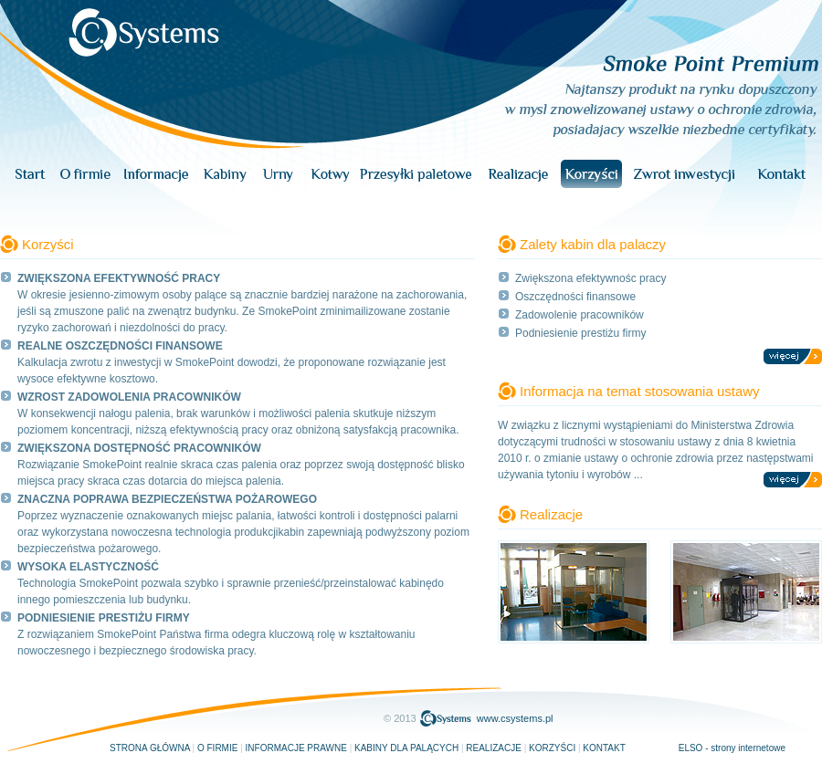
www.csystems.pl (515, 718)
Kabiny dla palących (406, 748)
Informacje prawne (296, 748)
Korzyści (552, 748)
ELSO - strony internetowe (732, 748)
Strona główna (150, 748)
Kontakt (604, 748)
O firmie (217, 748)
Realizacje (494, 748)
